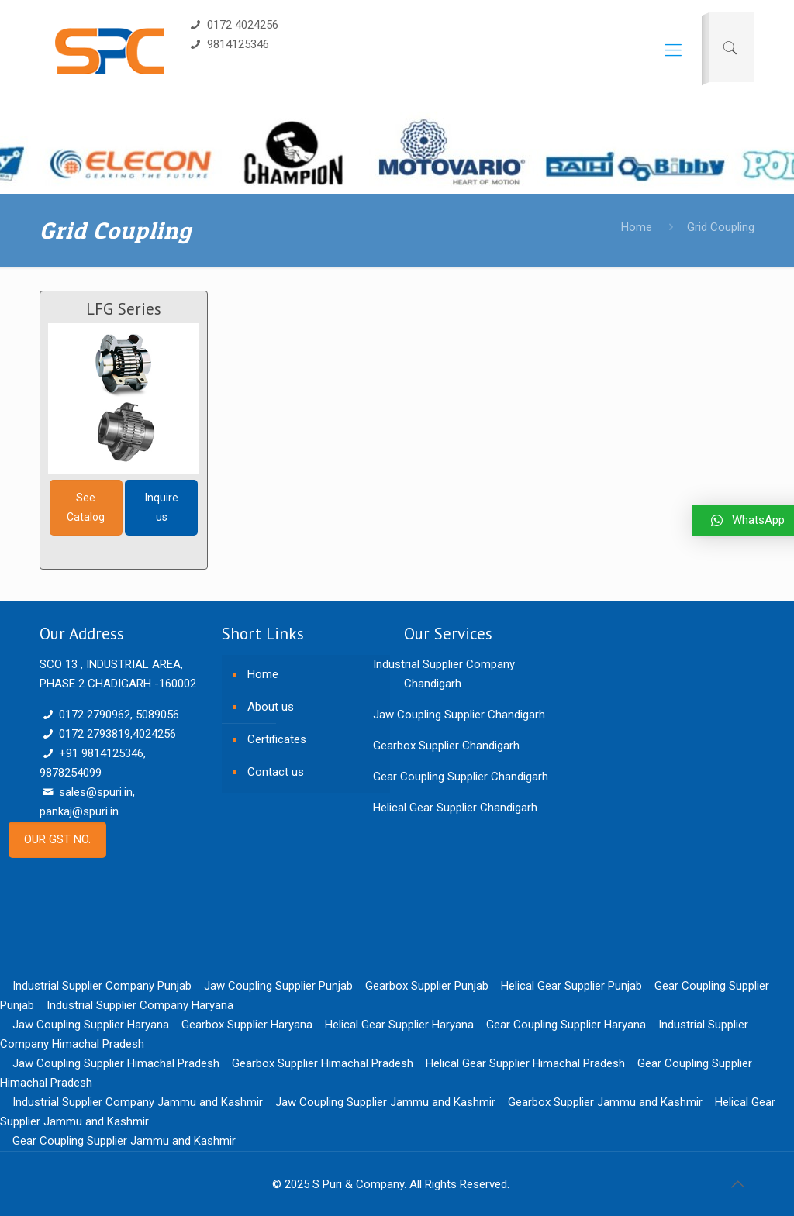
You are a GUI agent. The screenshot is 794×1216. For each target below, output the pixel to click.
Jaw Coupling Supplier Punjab (278, 986)
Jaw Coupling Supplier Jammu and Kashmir (385, 1102)
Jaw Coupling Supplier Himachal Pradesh (115, 1063)
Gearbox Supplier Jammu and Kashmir (605, 1102)
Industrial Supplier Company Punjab (102, 986)
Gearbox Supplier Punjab (426, 986)
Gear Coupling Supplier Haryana (566, 1025)
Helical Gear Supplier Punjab (571, 986)
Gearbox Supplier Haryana (246, 1025)
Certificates (276, 739)
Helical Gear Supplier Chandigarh (455, 808)
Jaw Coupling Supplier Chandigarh (459, 715)
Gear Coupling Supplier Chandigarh (460, 777)
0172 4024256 (233, 25)
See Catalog (86, 507)
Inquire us (161, 507)
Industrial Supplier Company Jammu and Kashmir (137, 1102)
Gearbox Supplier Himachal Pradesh (322, 1063)
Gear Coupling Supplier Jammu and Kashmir (124, 1141)
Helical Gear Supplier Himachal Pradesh (525, 1063)
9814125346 (228, 44)
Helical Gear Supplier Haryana (399, 1025)
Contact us (275, 772)
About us (270, 707)
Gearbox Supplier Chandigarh (446, 746)
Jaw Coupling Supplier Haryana (90, 1025)
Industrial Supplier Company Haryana (140, 1005)
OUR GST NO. (57, 839)
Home (636, 227)
